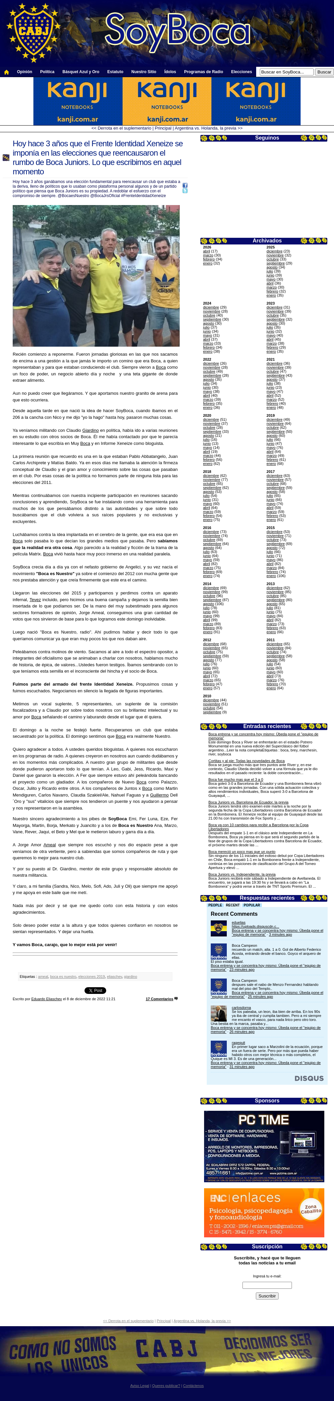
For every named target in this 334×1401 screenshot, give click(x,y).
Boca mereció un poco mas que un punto (242, 852)
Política (47, 71)
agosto (272, 267)
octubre (273, 259)
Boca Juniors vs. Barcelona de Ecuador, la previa (248, 802)
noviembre (275, 255)
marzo (208, 255)
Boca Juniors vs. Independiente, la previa (242, 874)
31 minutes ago (242, 1067)
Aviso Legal (139, 1386)
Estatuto (115, 71)
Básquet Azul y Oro (80, 71)
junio (270, 275)
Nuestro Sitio (143, 71)
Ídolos (170, 71)
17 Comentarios (159, 999)
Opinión (24, 71)
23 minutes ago (242, 970)
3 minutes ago (280, 934)
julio (270, 271)
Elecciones (241, 71)
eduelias (238, 922)
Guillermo (159, 795)
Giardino (90, 430)
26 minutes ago (242, 1032)
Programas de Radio (203, 71)
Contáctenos (193, 1386)
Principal (163, 128)
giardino (130, 977)
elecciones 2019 (91, 977)
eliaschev (114, 977)
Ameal (49, 844)
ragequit (238, 1043)
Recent (233, 905)
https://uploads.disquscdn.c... (255, 926)
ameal (43, 977)
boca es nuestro (63, 977)
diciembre (275, 251)
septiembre (276, 263)
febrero (209, 259)
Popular (252, 905)
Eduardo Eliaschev (46, 999)
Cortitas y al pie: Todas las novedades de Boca (246, 761)
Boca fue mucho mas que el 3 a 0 (235, 779)
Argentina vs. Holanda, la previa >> (208, 128)
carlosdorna (241, 1008)
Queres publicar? (166, 1386)
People (215, 905)
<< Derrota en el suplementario (121, 128)
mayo (271, 279)
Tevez (35, 599)
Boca (161, 367)
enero (207, 263)
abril (206, 251)
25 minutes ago (260, 997)
